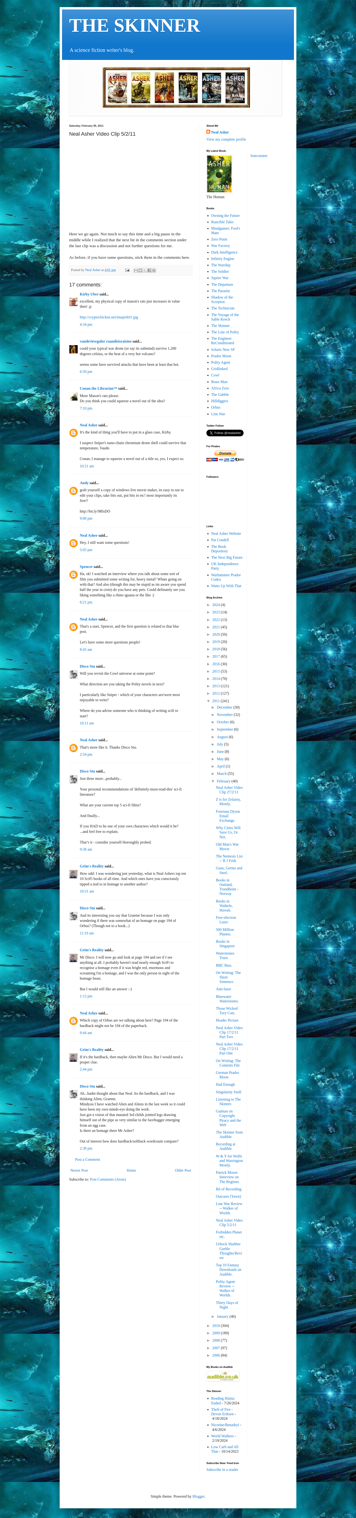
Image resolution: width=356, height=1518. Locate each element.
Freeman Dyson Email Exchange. (228, 815)
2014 (216, 679)
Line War (218, 414)
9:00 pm (86, 518)
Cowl (215, 375)
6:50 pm (86, 372)
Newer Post (79, 1170)
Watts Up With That (226, 586)
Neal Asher (89, 425)
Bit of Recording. (229, 1189)
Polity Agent (220, 362)
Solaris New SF (223, 350)
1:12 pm (86, 996)
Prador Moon (221, 356)
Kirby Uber (89, 294)
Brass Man (219, 382)
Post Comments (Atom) (108, 1179)
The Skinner (220, 326)
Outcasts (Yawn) (228, 1196)
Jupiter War (220, 278)
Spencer (86, 567)
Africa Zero (220, 388)
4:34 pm (86, 324)
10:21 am (87, 466)
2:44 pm (86, 1069)
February (224, 781)
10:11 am (87, 723)
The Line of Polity (225, 332)
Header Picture (227, 1020)
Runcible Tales (222, 222)
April (221, 766)
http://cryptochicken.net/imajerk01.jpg (109, 317)
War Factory (220, 246)
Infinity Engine (222, 259)
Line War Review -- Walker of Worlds (229, 1208)
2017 (216, 656)
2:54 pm (86, 754)
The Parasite (220, 291)
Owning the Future (225, 216)
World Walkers (222, 1436)
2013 (216, 686)
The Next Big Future (227, 557)
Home (131, 1170)
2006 (216, 1355)
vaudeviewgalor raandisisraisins (106, 341)
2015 (216, 671)
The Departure (222, 284)
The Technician (223, 308)
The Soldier (220, 271)
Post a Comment (87, 1159)
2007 (216, 1348)
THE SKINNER (134, 25)
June (221, 752)
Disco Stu (87, 666)
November (225, 715)
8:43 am (86, 649)
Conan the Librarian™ (98, 388)
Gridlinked (219, 369)
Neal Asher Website (226, 533)
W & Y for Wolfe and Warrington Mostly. (229, 1160)
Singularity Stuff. (229, 1092)
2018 (216, 649)
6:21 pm (86, 602)
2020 (216, 634)
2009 (216, 1333)
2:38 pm (86, 1148)
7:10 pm (86, 408)
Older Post (183, 1170)
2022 (216, 620)
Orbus (215, 407)
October (223, 722)
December (225, 707)
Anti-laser (223, 989)
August (223, 737)
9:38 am (86, 849)
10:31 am (87, 891)
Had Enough (225, 1084)
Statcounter (259, 156)
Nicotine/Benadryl (225, 1425)
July (220, 744)
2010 (216, 1326)
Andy (84, 483)
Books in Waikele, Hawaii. (224, 905)
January (223, 1316)
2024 (216, 605)
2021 (216, 627)
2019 (216, 642)
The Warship (221, 265)
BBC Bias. (224, 965)
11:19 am (87, 933)
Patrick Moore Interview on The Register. (228, 1176)
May (221, 759)
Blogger (198, 1496)
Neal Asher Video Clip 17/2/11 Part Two (229, 1032)
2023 (216, 612)
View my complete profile (226, 139)
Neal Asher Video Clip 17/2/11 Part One (229, 1048)
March (222, 774)
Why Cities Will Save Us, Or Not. (228, 832)
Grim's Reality (92, 866)
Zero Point (219, 239)
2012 (216, 693)
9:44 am (86, 1033)
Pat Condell (220, 540)
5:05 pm (86, 550)
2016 (216, 664)
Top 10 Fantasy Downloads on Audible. (228, 1269)
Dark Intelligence (224, 252)
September (225, 729)
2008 (216, 1340)
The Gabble (220, 395)
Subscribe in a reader (222, 1470)
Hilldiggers (219, 401)
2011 (216, 701)
